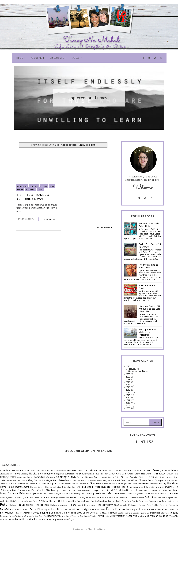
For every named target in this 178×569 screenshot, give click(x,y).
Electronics (39, 480)
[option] (89, 98)
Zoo (66, 519)
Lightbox (122, 490)
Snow (92, 512)
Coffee (12, 476)
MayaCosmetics (127, 493)
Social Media (102, 513)
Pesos (164, 501)
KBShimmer (5, 490)
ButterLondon (102, 474)
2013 (128, 395)
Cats (124, 473)
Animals (89, 470)
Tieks (68, 516)
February (132, 368)
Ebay (30, 480)
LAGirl (47, 490)
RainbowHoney (97, 509)
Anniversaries (101, 470)
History (162, 483)
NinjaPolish (15, 501)
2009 (128, 405)
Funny (71, 483)
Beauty (156, 470)
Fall (118, 480)
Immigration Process (107, 486)
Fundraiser (63, 483)
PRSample (43, 509)
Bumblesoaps (71, 473)
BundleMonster (87, 473)
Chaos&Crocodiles (136, 473)
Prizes (33, 509)
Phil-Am (12, 505)
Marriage (113, 493)
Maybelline (139, 493)
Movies (74, 497)
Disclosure (143, 477)
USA (114, 516)
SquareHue (144, 513)
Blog (17, 473)
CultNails (72, 477)
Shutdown (56, 512)
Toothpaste (85, 516)
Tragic (93, 516)
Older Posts (103, 227)
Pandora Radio (114, 501)
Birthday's (34, 186)
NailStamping (167, 497)
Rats (110, 508)
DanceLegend (100, 477)
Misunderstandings (49, 497)
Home (3, 486)
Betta (164, 470)
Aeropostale (22, 186)
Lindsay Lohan (133, 490)
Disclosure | (58, 57)
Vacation (120, 515)
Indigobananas (136, 487)
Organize (67, 501)
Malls (98, 493)
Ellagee (49, 480)
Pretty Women (22, 509)
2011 (128, 400)
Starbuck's (155, 512)
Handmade (130, 483)
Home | (20, 57)
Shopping (45, 512)
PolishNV (163, 505)
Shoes (36, 512)
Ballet (142, 470)
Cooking (61, 477)
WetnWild (173, 516)
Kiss (23, 490)
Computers (39, 476)
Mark (104, 493)
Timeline (75, 516)
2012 (128, 397)
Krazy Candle (37, 490)
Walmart (154, 515)
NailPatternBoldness (135, 497)
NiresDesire (26, 501)
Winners (4, 519)
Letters (108, 490)
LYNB (83, 493)
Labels (76, 57)
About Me (35, 470)
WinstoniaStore (18, 519)
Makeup (91, 493)
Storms (164, 513)
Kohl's (28, 490)
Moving (82, 497)
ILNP (78, 487)
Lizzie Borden (161, 490)
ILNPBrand (87, 486)
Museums (90, 497)
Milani (36, 497)
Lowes (50, 493)
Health (138, 483)
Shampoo (27, 512)
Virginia (141, 516)
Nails (149, 497)
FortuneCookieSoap (18, 483)
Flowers (143, 480)
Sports (136, 513)
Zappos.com (57, 519)
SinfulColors (83, 512)
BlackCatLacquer (7, 474)
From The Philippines (47, 483)
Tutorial (108, 516)
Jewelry (168, 486)
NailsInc (157, 497)
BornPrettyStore (46, 473)
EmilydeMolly (60, 480)
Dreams (24, 480)
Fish (130, 480)
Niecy (7, 501)
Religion (134, 509)
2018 (128, 382)
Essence (94, 480)
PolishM (142, 505)
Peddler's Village (140, 501)
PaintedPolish (83, 501)
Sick (63, 513)
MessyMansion (25, 497)
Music (98, 497)
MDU (147, 493)
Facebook (112, 480)
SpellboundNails (125, 513)
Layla (102, 490)
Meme (154, 493)
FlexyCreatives (96, 529)
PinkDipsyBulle (120, 505)
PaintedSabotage (99, 501)
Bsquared (60, 474)
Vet (135, 516)
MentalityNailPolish (8, 497)
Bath (148, 470)
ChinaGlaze (160, 473)
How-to (48, 487)
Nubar (35, 501)
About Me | (37, 57)
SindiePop (71, 512)
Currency (81, 477)
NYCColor (43, 501)
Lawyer (95, 490)
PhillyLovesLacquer (59, 505)
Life (114, 490)
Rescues (143, 509)
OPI (60, 500)
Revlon (152, 509)
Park (124, 501)
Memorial (162, 493)
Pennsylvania (155, 501)
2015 (128, 390)
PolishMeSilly (152, 505)
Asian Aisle (117, 470)
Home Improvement (18, 486)
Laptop (54, 490)
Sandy (19, 513)
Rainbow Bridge (78, 509)
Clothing (43, 186)
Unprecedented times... (139, 371)
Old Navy (53, 501)
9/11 (27, 470)
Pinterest (132, 505)
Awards (127, 470)
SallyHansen (7, 512)
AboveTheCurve (48, 470)
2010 (128, 403)
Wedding (163, 515)
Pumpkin (55, 509)
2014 (128, 392)
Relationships (122, 509)
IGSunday (66, 487)
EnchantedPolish (74, 480)
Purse (64, 509)
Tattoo (35, 516)
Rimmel (160, 509)
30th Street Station (13, 470)
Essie (100, 480)
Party (129, 501)
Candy (112, 473)
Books (33, 473)
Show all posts (87, 145)
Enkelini (85, 480)
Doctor (155, 477)
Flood (52, 186)
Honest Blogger (37, 487)
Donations (15, 480)
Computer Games (25, 477)
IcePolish (57, 487)
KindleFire (16, 490)
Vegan (129, 515)
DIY (150, 477)
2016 (128, 387)
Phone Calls (76, 504)
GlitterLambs (108, 483)
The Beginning (50, 515)
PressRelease (7, 509)
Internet (159, 487)
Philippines (30, 189)
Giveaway (96, 483)
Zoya (71, 519)
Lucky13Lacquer (61, 493)
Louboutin (41, 493)
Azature (135, 470)
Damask (89, 477)
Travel (40, 189)
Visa (147, 515)
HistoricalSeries (150, 483)
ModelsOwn (64, 497)
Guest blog (119, 483)
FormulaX (4, 483)
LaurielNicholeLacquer (81, 490)
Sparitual (112, 512)
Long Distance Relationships (18, 493)
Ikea (74, 487)
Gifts (87, 483)
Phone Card (89, 505)
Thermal (61, 516)
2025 (128, 366)
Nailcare (122, 497)
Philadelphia (25, 505)
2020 (128, 376)
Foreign (159, 480)
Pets (3, 504)
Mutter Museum (110, 497)
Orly (74, 501)
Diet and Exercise (129, 477)
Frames (20, 189)
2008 (128, 408)
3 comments (49, 219)
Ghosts (82, 483)
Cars (118, 473)
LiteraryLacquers (147, 490)
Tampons (4, 516)
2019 (128, 379)
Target (12, 516)
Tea (40, 516)
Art (110, 470)
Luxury (77, 493)
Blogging (24, 474)
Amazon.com (75, 470)
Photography (105, 505)
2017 (128, 384)
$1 (1, 470)
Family (124, 480)
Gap (76, 483)
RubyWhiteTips (171, 509)
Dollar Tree (5, 480)
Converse (51, 477)
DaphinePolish (114, 477)
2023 (128, 374)
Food (151, 480)
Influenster (149, 487)
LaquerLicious (65, 490)
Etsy (105, 480)
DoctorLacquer (166, 477)
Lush (71, 493)
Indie (124, 486)
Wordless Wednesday (40, 519)
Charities (149, 474)
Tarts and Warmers (23, 516)
